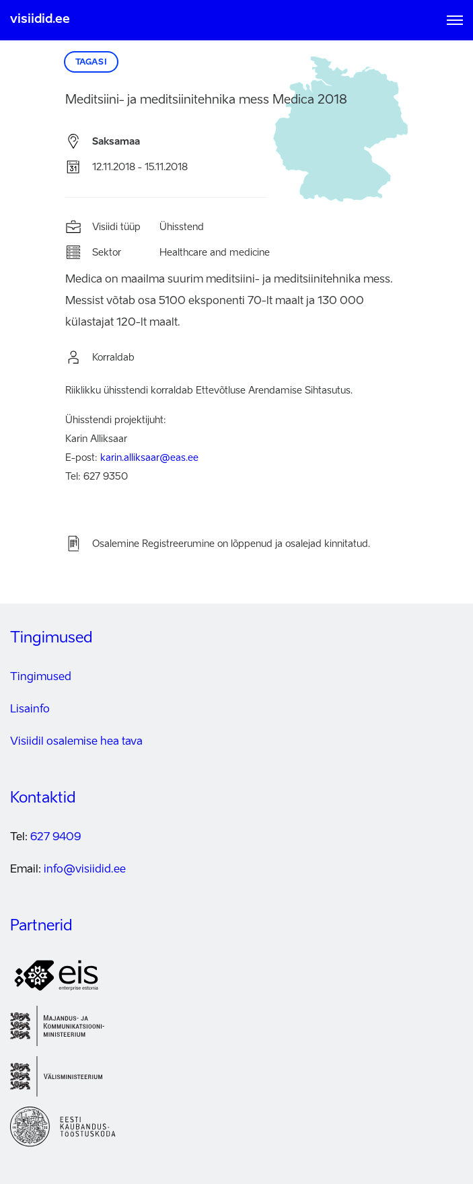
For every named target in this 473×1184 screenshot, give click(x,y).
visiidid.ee (40, 19)
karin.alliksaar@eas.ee (149, 458)
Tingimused (40, 677)
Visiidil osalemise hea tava (76, 742)
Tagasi (91, 63)
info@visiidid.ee (85, 869)
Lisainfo (30, 709)
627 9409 (55, 837)
